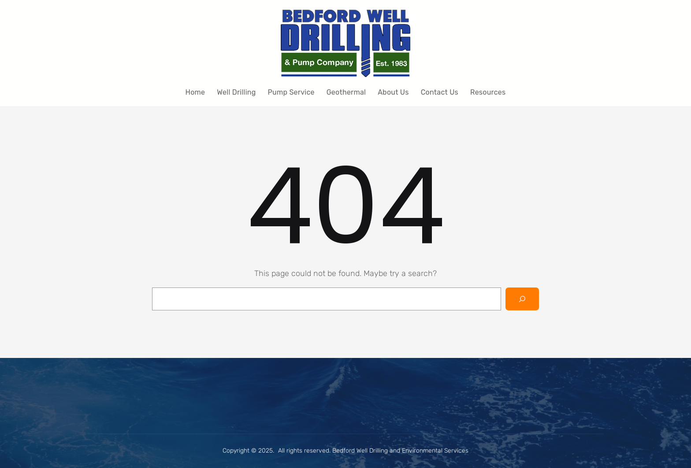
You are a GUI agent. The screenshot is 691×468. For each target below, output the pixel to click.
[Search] (522, 298)
